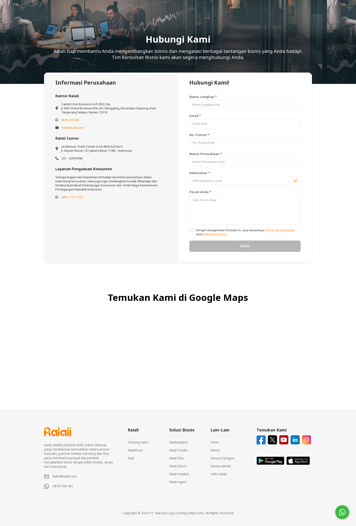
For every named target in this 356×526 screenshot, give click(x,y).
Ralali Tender (178, 450)
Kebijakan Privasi (215, 234)
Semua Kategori (222, 458)
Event (214, 442)
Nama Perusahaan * (205, 154)
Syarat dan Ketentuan (280, 230)
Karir (131, 458)
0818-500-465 (70, 120)
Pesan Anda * (200, 192)
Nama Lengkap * (203, 97)
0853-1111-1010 (72, 197)
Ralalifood (135, 450)
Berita (215, 450)
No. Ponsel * (199, 135)
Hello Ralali (218, 474)
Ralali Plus (176, 458)
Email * (195, 116)
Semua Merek (220, 466)
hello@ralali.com (73, 128)
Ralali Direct (178, 466)
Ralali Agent (178, 482)
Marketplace (178, 442)
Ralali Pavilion (179, 474)
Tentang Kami (138, 442)
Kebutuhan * (199, 173)
